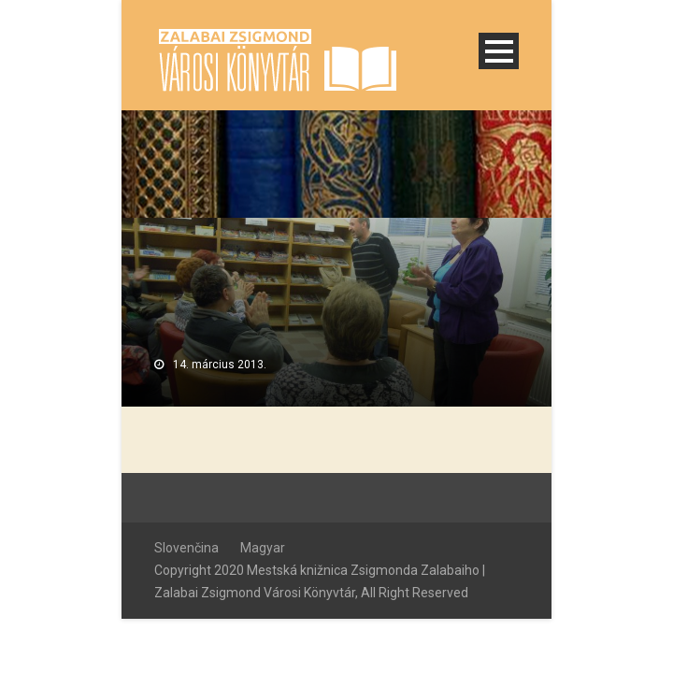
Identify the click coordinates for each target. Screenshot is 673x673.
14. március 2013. (219, 364)
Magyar (262, 547)
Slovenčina (186, 547)
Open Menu (499, 51)
